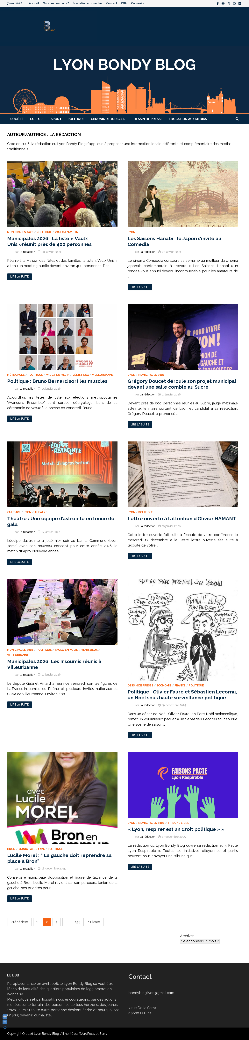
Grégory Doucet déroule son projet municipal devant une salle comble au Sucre (182, 384)
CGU (124, 3)
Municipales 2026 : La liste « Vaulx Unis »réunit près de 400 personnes (49, 241)
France (180, 685)
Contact (111, 3)
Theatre (40, 512)
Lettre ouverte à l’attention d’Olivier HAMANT (182, 518)
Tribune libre (178, 822)
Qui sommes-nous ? (56, 3)
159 (78, 922)
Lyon (131, 232)
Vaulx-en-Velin (66, 232)
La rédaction (27, 251)
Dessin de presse (148, 119)
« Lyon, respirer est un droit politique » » (176, 829)
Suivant (94, 922)
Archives (187, 936)
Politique (76, 119)
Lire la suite (20, 276)
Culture (37, 119)
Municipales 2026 (20, 232)
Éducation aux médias (87, 3)
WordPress (87, 1034)
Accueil (34, 3)
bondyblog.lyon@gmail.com (151, 993)
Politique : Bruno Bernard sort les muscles (57, 381)
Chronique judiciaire (109, 119)
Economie (163, 685)
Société (17, 119)
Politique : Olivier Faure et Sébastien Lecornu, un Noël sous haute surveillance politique (182, 694)
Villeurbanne (103, 374)
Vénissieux (81, 374)
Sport (56, 119)
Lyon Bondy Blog (46, 1034)
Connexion (138, 3)
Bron (11, 849)
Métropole (16, 374)
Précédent (19, 922)
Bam (102, 1034)
